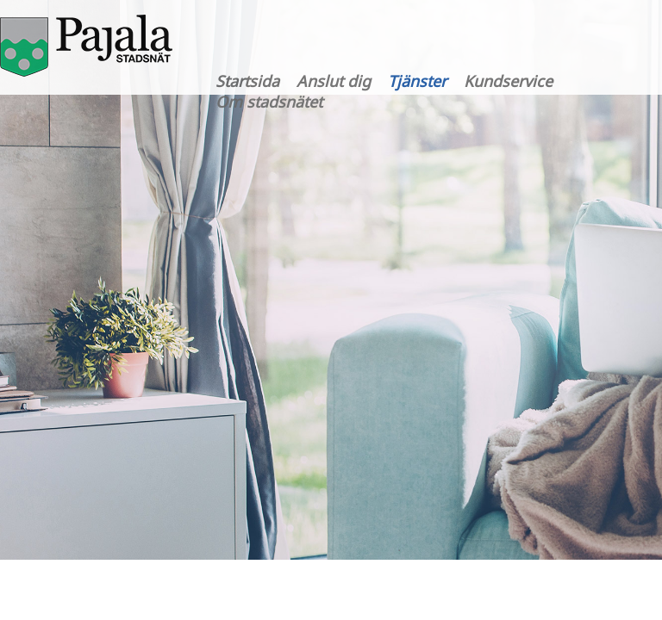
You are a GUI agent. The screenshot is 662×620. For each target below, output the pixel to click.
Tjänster (417, 81)
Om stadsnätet (268, 101)
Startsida (247, 81)
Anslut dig (334, 81)
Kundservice (508, 81)
